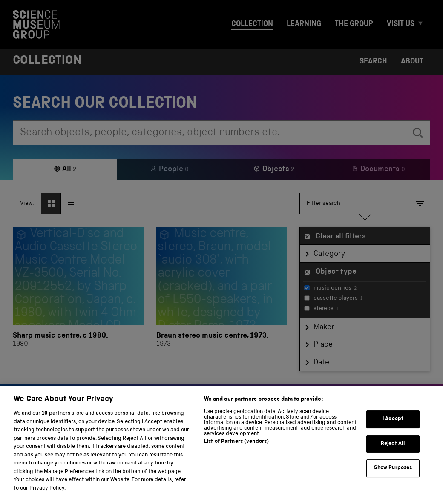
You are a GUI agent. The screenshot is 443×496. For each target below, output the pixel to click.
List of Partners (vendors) (236, 450)
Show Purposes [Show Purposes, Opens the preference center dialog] (393, 476)
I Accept (393, 427)
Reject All (393, 452)
